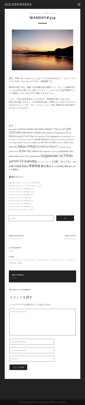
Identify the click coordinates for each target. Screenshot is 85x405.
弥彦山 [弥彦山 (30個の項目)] (25, 166)
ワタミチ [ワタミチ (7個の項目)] (48, 162)
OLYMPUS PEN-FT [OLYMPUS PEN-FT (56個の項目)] (48, 146)
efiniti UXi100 (15, 260)
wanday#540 (15, 195)
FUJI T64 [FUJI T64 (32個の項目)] (28, 136)
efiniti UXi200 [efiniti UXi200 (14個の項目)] (46, 133)
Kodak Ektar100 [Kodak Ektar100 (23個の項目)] (42, 139)
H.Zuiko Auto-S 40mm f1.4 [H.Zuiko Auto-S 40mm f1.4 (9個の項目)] (25, 139)
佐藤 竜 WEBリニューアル (19, 183)
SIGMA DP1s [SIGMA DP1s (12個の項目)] (13, 151)
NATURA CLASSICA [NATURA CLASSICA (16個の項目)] (48, 142)
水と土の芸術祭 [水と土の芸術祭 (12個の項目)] (58, 166)
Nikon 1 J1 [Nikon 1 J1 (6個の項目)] (60, 142)
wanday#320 (69, 239)
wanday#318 (15, 239)
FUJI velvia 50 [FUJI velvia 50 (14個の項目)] (39, 137)
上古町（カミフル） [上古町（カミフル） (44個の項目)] (61, 161)
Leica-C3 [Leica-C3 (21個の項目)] (36, 142)
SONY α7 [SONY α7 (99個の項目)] (24, 151)
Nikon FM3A (29, 260)
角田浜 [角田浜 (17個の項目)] (15, 169)
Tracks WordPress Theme (32, 402)
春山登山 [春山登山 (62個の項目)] (46, 166)
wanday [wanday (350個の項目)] (30, 161)
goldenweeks (18, 4)
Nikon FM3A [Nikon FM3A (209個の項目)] (27, 146)
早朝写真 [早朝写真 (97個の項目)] (34, 166)
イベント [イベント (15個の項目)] (41, 162)
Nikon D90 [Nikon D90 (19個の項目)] (69, 142)
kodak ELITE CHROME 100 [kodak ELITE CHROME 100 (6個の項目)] (58, 139)
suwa (45, 13)
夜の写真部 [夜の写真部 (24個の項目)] (16, 166)
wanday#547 (15, 189)
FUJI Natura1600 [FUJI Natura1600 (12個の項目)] (59, 133)
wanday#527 (15, 201)
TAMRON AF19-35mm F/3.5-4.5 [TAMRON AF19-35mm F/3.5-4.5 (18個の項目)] (44, 151)
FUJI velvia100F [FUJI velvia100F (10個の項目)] (65, 137)
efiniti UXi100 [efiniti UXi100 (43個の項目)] (33, 132)
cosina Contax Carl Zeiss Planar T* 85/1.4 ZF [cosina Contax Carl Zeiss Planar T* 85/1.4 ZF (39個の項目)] (42, 129)
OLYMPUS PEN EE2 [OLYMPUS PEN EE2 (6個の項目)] (65, 147)
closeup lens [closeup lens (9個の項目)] (13, 129)
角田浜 (20, 263)
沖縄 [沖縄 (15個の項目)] (66, 166)
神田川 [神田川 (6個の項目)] (70, 166)
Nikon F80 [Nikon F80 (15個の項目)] (13, 147)
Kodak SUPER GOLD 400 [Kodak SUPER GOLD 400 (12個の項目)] (21, 143)
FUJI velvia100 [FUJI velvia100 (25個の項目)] (52, 136)
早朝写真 (12, 263)
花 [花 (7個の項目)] (11, 169)
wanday (71, 260)
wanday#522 (15, 206)
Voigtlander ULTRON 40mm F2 (50, 260)
